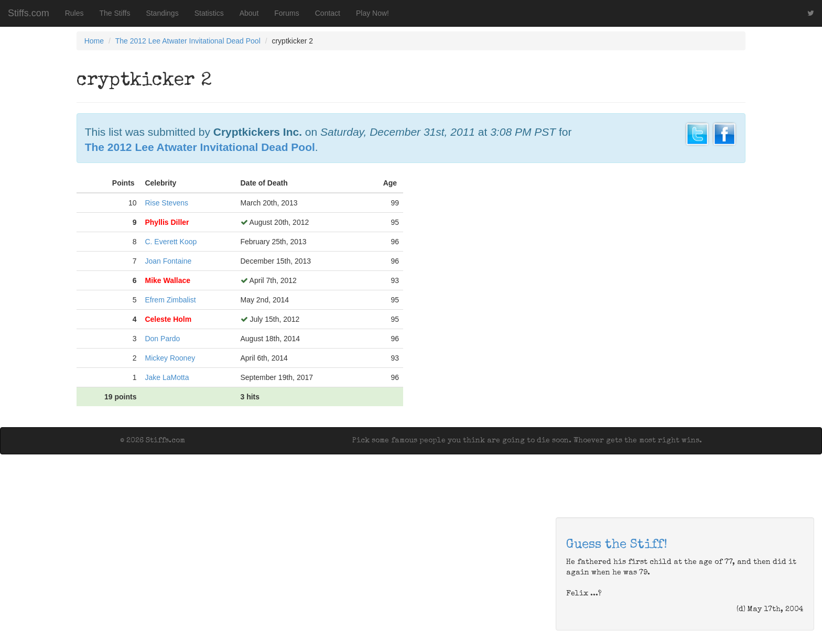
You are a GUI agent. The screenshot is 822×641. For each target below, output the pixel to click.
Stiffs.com (28, 13)
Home (94, 41)
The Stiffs (115, 13)
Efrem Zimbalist (170, 300)
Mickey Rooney (170, 358)
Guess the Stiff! (616, 545)
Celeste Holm (168, 319)
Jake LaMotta (167, 377)
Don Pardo (162, 338)
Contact (327, 13)
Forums (286, 13)
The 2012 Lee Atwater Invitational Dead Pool (188, 41)
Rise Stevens (166, 203)
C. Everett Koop (171, 241)
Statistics (209, 13)
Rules (74, 13)
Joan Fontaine (168, 261)
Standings (162, 13)
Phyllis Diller (167, 222)
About (249, 13)
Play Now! (372, 13)
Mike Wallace (167, 280)
